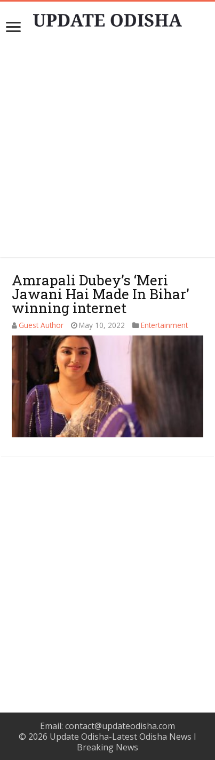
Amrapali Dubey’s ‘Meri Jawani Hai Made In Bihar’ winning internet (100, 294)
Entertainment (164, 325)
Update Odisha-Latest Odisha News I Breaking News (123, 742)
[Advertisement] (107, 571)
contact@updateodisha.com (120, 726)
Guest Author (41, 325)
